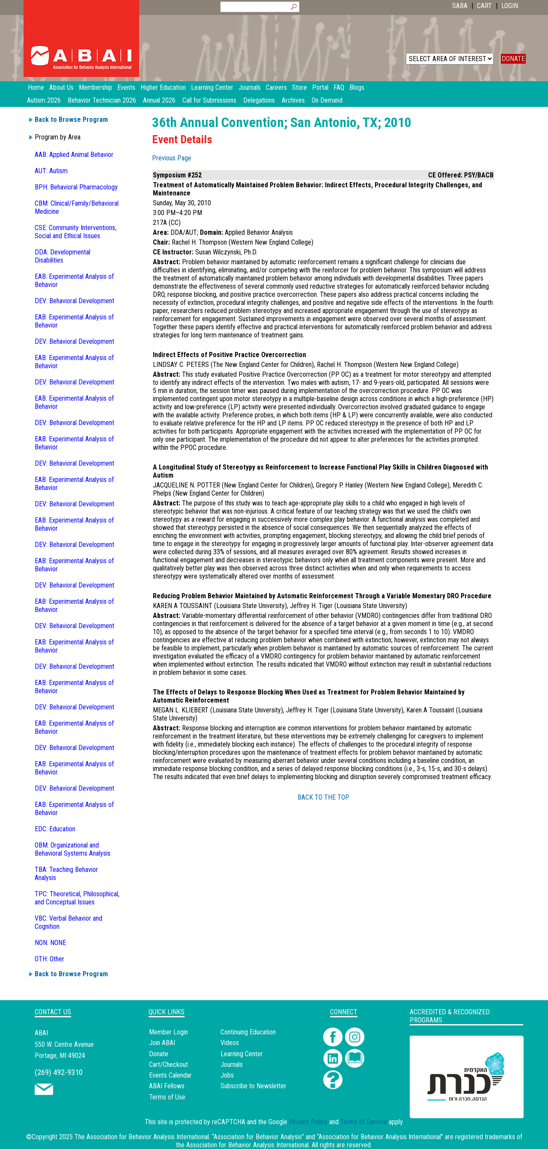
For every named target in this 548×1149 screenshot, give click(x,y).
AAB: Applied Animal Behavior (74, 155)
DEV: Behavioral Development (74, 301)
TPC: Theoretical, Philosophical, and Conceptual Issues (77, 898)
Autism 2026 (44, 100)
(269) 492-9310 (59, 1072)
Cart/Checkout (168, 1064)
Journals (231, 1064)
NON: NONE (50, 943)
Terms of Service (363, 1122)
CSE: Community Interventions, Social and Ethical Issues (75, 232)
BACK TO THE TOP (323, 797)
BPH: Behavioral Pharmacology (76, 187)
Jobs (227, 1075)
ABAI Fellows (167, 1086)
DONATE (513, 59)
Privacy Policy (308, 1122)
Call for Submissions (209, 100)
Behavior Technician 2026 (102, 100)
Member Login (168, 1032)
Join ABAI (162, 1043)
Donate (158, 1054)
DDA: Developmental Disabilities (62, 256)
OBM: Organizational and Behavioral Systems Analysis (72, 849)
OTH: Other (49, 959)
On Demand (327, 100)
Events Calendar (170, 1075)
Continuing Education (248, 1032)
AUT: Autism (51, 171)
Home (36, 87)
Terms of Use (167, 1097)
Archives (293, 100)
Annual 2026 (159, 100)
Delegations (259, 100)
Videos (229, 1043)
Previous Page (171, 158)
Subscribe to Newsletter (253, 1086)
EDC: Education (55, 829)
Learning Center (241, 1054)
